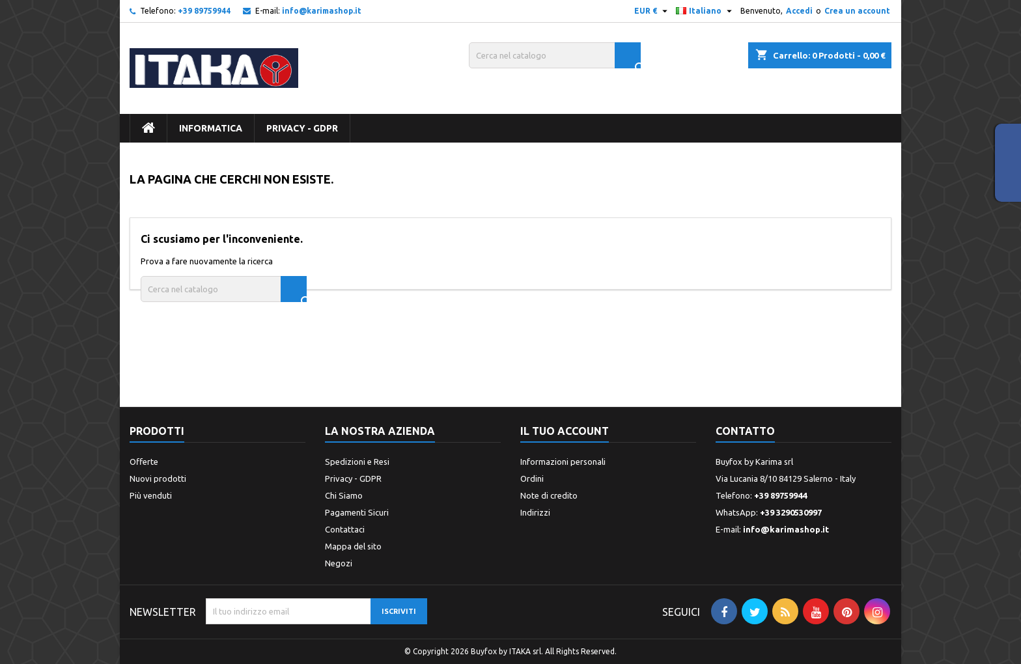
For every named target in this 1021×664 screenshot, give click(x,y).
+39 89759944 (204, 11)
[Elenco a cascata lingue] (705, 11)
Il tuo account (564, 431)
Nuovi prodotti (158, 478)
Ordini (532, 478)
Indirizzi (535, 512)
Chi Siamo (344, 495)
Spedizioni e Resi (357, 461)
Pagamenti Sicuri (357, 512)
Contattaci (345, 529)
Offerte (144, 461)
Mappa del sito (353, 546)
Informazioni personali (563, 461)
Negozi (338, 563)
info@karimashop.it (321, 11)
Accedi (799, 11)
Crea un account (857, 11)
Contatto (745, 431)
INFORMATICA (210, 128)
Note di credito (549, 495)
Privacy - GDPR (302, 128)
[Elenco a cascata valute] (652, 11)
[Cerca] (555, 55)
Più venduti (151, 495)
